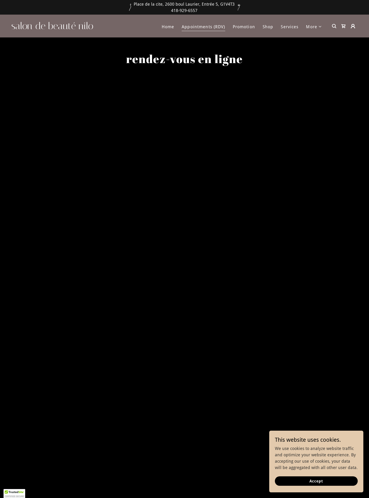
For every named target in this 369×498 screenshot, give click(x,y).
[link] (59, 27)
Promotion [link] (244, 26)
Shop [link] (268, 26)
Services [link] (289, 26)
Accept (316, 481)
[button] (314, 27)
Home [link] (168, 26)
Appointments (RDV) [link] (203, 26)
